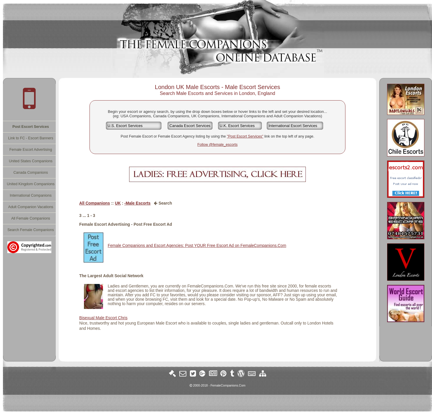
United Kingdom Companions (31, 184)
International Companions (30, 195)
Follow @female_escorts (217, 145)
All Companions (94, 203)
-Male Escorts (137, 203)
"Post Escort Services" (245, 136)
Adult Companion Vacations (30, 207)
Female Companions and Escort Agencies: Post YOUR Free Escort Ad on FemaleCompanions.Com (197, 245)
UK (118, 203)
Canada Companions (31, 172)
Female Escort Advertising (30, 150)
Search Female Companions (30, 230)
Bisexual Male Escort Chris (103, 318)
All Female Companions (30, 218)
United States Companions (31, 161)
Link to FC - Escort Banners (30, 138)
